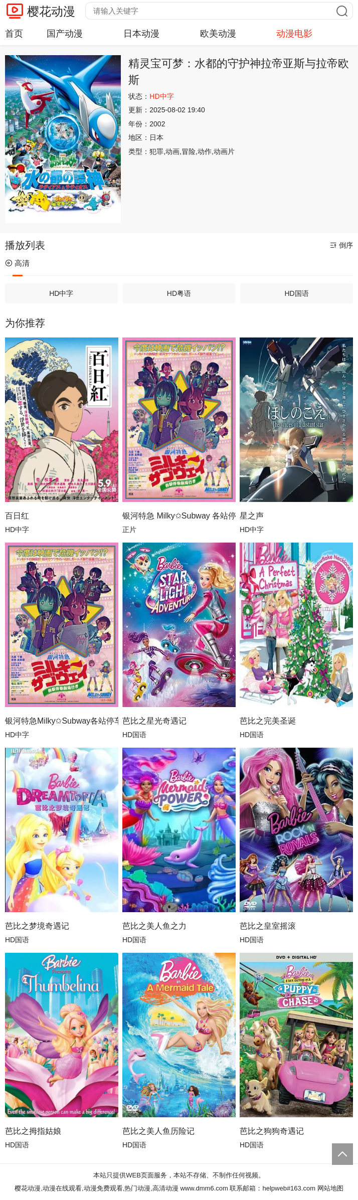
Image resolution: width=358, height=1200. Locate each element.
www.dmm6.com (204, 1188)
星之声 (252, 515)
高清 (17, 263)
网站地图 (330, 1188)
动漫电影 (294, 34)
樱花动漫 (51, 11)
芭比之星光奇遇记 (154, 721)
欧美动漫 (218, 34)
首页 (14, 34)
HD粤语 (179, 293)
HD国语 (296, 293)
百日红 (17, 515)
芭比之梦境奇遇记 (37, 926)
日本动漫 (141, 34)
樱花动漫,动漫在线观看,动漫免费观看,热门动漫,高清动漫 (96, 1188)
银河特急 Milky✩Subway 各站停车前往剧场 (179, 515)
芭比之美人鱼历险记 (158, 1131)
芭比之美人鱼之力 (154, 926)
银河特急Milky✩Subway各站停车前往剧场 (61, 721)
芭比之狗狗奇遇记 (272, 1131)
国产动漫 (65, 34)
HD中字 (61, 293)
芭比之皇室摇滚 (268, 926)
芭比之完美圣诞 (268, 721)
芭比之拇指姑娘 (33, 1131)
